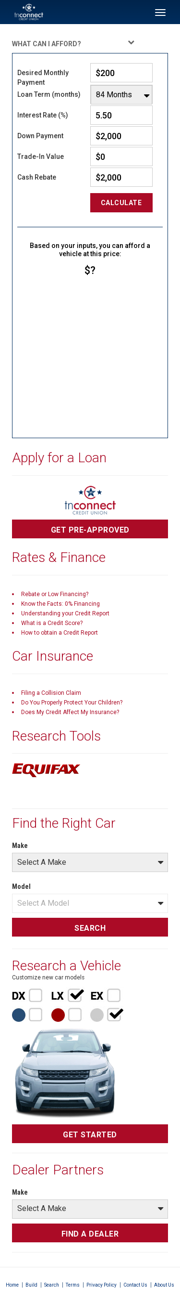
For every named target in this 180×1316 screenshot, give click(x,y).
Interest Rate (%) (42, 115)
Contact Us (135, 1285)
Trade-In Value (40, 156)
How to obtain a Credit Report (59, 632)
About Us (164, 1285)
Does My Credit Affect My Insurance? (70, 712)
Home (12, 1285)
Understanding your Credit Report (65, 613)
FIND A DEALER (90, 1233)
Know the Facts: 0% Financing (60, 603)
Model (21, 886)
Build (31, 1285)
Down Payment (40, 136)
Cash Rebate (36, 177)
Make (20, 845)
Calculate (121, 203)
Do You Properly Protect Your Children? (71, 702)
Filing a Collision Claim (51, 693)
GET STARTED (90, 1134)
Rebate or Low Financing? (54, 594)
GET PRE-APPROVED (90, 529)
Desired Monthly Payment (43, 77)
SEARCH (90, 928)
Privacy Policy (101, 1285)
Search (51, 1285)
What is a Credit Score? (52, 623)
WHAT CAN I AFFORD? (73, 43)
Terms (73, 1285)
